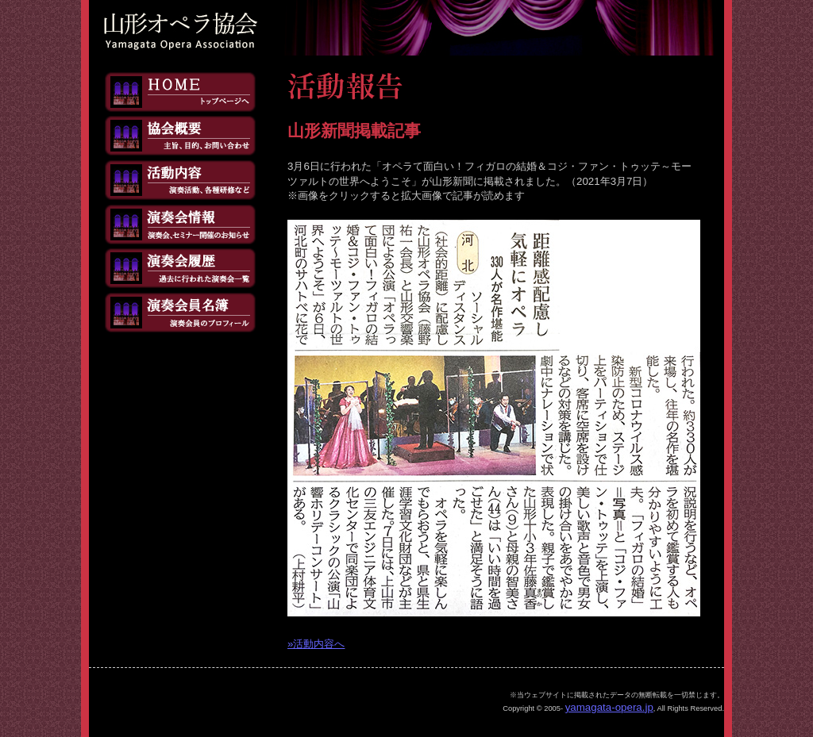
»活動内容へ (316, 644)
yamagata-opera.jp (609, 707)
